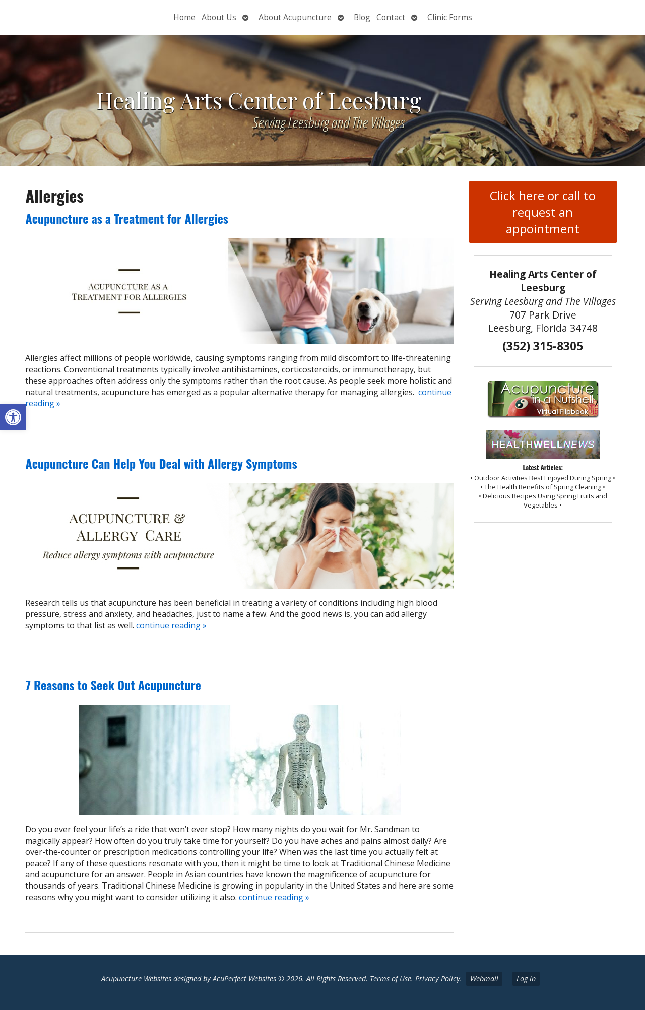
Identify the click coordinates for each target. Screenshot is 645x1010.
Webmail (484, 978)
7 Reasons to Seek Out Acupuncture (113, 685)
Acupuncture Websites (136, 978)
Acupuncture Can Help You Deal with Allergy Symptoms (161, 463)
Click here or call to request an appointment (543, 212)
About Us (219, 17)
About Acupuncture (295, 17)
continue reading (171, 625)
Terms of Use (390, 978)
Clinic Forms (449, 17)
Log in (526, 978)
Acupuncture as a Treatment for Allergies (126, 218)
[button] (13, 417)
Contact (390, 17)
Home (184, 17)
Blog (362, 17)
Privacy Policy (437, 978)
